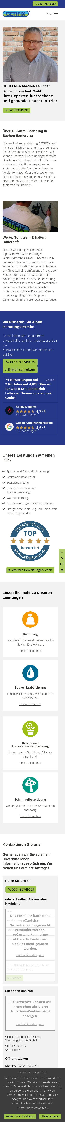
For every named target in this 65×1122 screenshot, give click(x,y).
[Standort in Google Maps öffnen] (62, 570)
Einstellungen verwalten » (32, 1108)
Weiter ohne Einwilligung (20, 1116)
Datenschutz (25, 1072)
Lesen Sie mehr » (30, 651)
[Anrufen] (62, 558)
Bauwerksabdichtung (30, 687)
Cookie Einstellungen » (30, 955)
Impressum (40, 1072)
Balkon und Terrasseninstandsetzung (30, 744)
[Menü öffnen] (62, 552)
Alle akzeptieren (50, 1116)
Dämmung (30, 634)
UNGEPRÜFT (50, 380)
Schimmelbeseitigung (30, 799)
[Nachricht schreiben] (62, 564)
